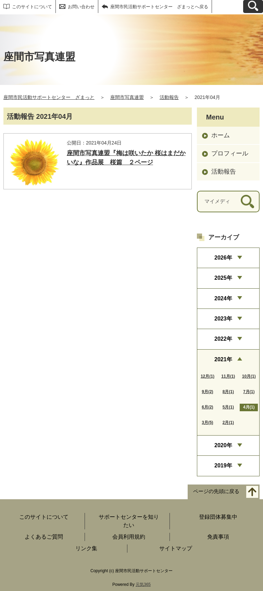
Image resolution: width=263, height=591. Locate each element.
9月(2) (207, 391)
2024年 (223, 298)
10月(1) (249, 376)
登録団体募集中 (218, 517)
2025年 (223, 278)
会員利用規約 (128, 537)
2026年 (223, 258)
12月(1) (207, 376)
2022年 (223, 339)
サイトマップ (175, 548)
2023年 (223, 319)
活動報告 (169, 97)
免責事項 (218, 537)
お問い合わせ (81, 6)
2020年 (223, 445)
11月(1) (228, 376)
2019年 (223, 465)
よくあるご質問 (44, 537)
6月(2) (207, 407)
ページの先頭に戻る (216, 491)
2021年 (223, 359)
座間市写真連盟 (127, 97)
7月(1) (248, 391)
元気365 (143, 584)
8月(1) (228, 391)
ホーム (220, 135)
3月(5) (207, 422)
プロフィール (229, 153)
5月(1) (228, 407)
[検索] (247, 201)
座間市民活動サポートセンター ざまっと (49, 97)
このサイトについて (32, 6)
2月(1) (228, 422)
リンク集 (86, 548)
